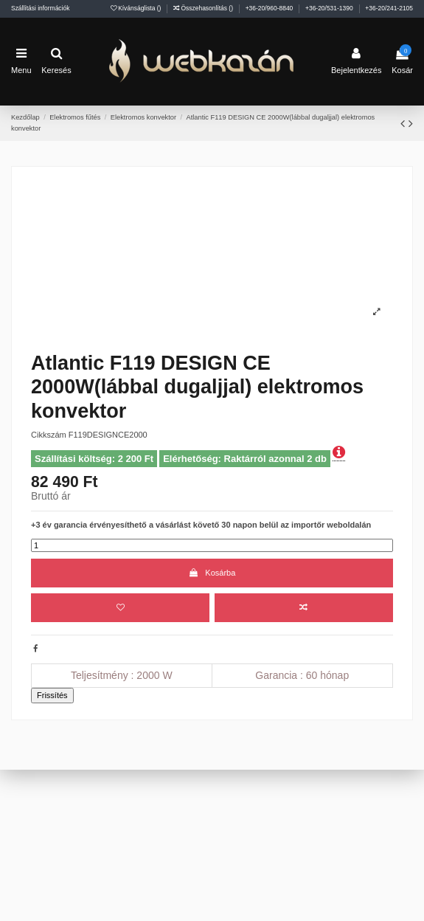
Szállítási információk (40, 8)
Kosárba (212, 572)
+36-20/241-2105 (389, 8)
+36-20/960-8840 (270, 8)
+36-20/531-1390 (330, 8)
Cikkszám (48, 434)
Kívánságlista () (137, 8)
